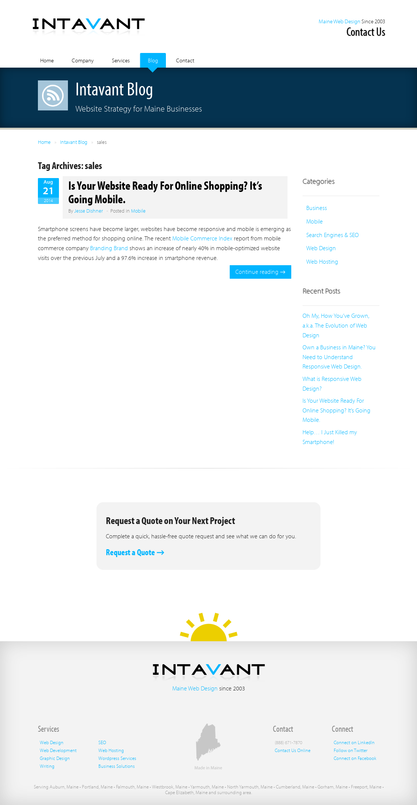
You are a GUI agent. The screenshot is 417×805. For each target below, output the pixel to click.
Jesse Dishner (88, 210)
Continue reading (260, 271)
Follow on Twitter (350, 750)
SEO (102, 742)
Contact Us (365, 31)
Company (83, 60)
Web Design (321, 248)
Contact (185, 60)
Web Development (58, 750)
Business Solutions (116, 766)
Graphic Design (55, 758)
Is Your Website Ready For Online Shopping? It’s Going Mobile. (165, 192)
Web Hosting (322, 261)
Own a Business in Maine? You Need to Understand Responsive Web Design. (339, 356)
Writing (47, 766)
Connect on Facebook (355, 758)
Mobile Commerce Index (203, 238)
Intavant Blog (73, 142)
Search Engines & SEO (332, 235)
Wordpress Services (117, 758)
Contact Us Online (292, 750)
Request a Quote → (135, 552)
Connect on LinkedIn (354, 742)
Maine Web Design (339, 21)
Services (121, 60)
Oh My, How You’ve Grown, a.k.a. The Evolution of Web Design (336, 325)
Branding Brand (109, 248)
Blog (153, 60)
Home (47, 60)
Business (316, 207)
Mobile (138, 210)
